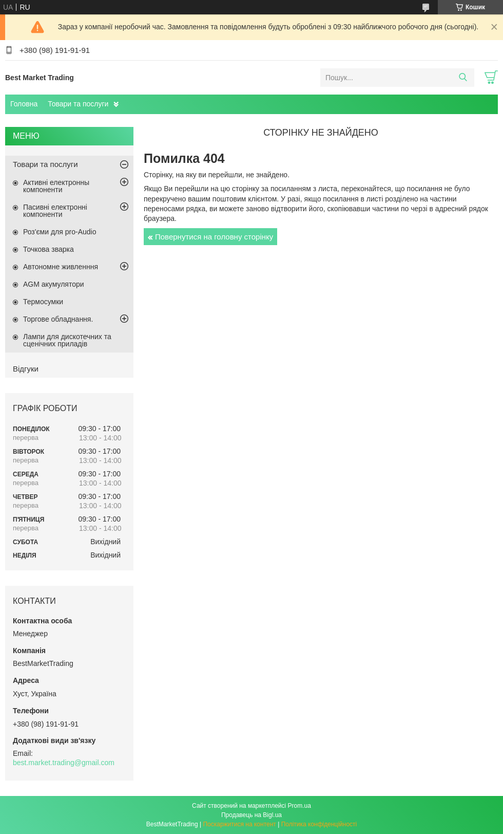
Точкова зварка (48, 249)
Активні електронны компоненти (56, 186)
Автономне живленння (60, 267)
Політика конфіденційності (319, 824)
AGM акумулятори (53, 284)
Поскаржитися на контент (239, 824)
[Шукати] (462, 77)
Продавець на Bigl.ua (251, 815)
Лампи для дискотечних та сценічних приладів (67, 340)
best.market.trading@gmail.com (63, 762)
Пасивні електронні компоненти (55, 210)
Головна (23, 104)
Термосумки (43, 302)
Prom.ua (299, 805)
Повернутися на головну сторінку (214, 236)
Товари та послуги (78, 104)
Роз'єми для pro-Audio (59, 232)
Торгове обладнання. (58, 319)
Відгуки (25, 368)
